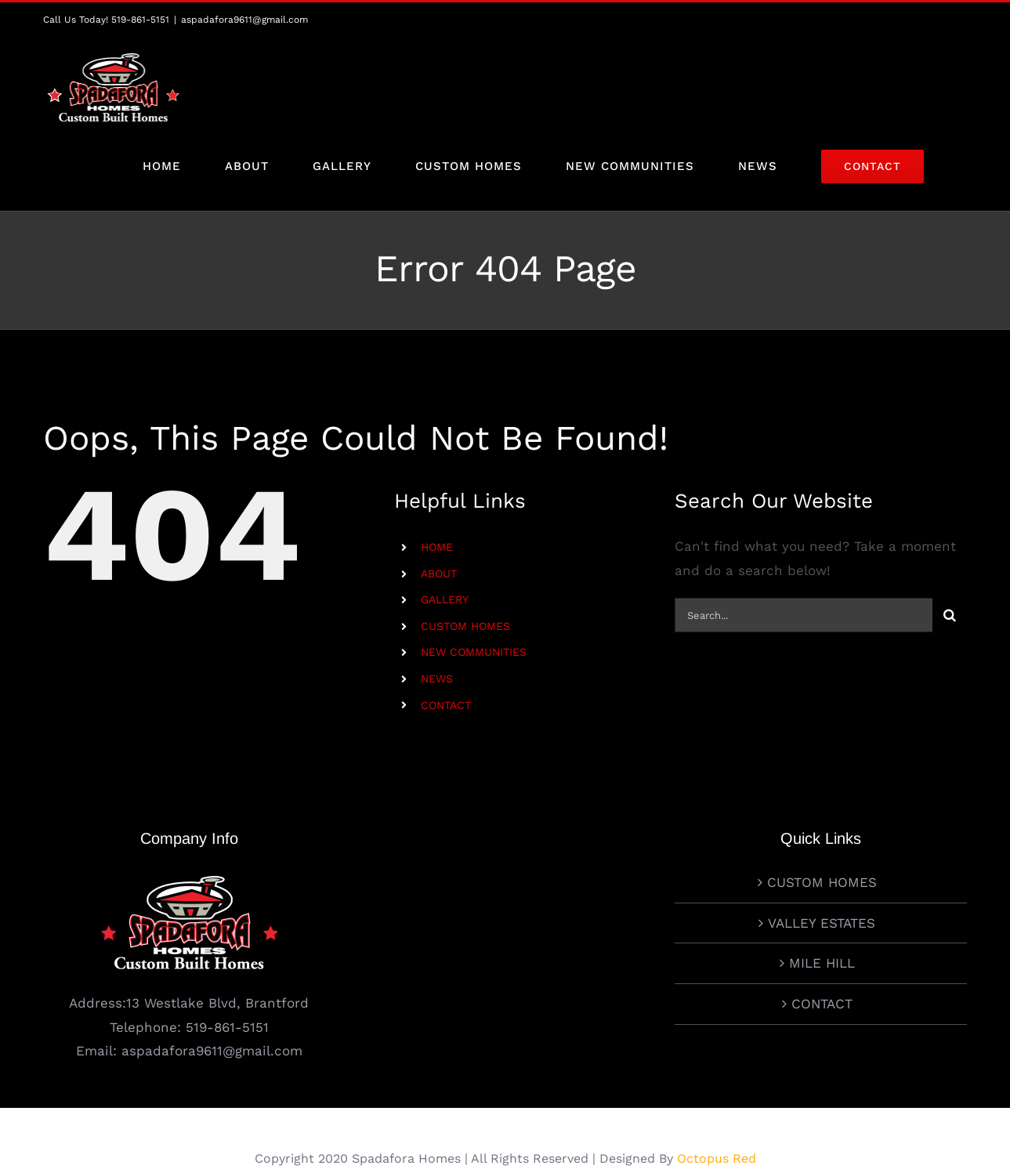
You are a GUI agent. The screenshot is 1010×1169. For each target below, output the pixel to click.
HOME (437, 547)
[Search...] (803, 616)
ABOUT (439, 573)
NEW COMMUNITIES (474, 652)
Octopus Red (716, 1116)
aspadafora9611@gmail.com (244, 19)
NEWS (437, 678)
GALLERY (445, 600)
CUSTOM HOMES (465, 626)
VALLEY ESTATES (821, 881)
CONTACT (446, 705)
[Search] (949, 616)
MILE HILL (822, 922)
